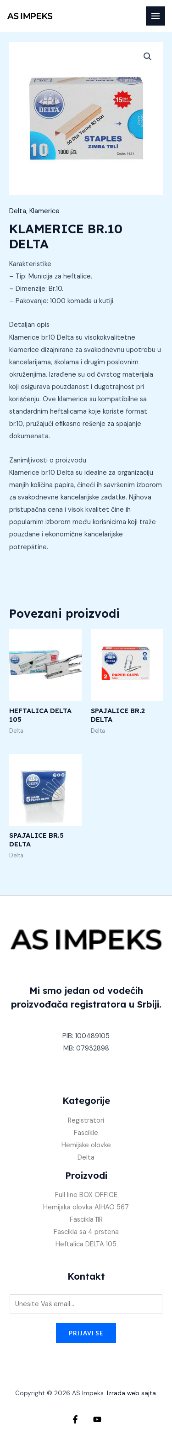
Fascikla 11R (86, 1219)
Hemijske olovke (86, 1145)
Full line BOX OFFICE (86, 1195)
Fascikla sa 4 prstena (86, 1232)
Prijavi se (86, 1333)
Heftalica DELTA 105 (86, 1244)
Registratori (86, 1120)
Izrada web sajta (131, 1393)
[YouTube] (97, 1419)
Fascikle (86, 1133)
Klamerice (44, 211)
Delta (17, 211)
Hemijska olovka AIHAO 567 (86, 1207)
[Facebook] (75, 1419)
